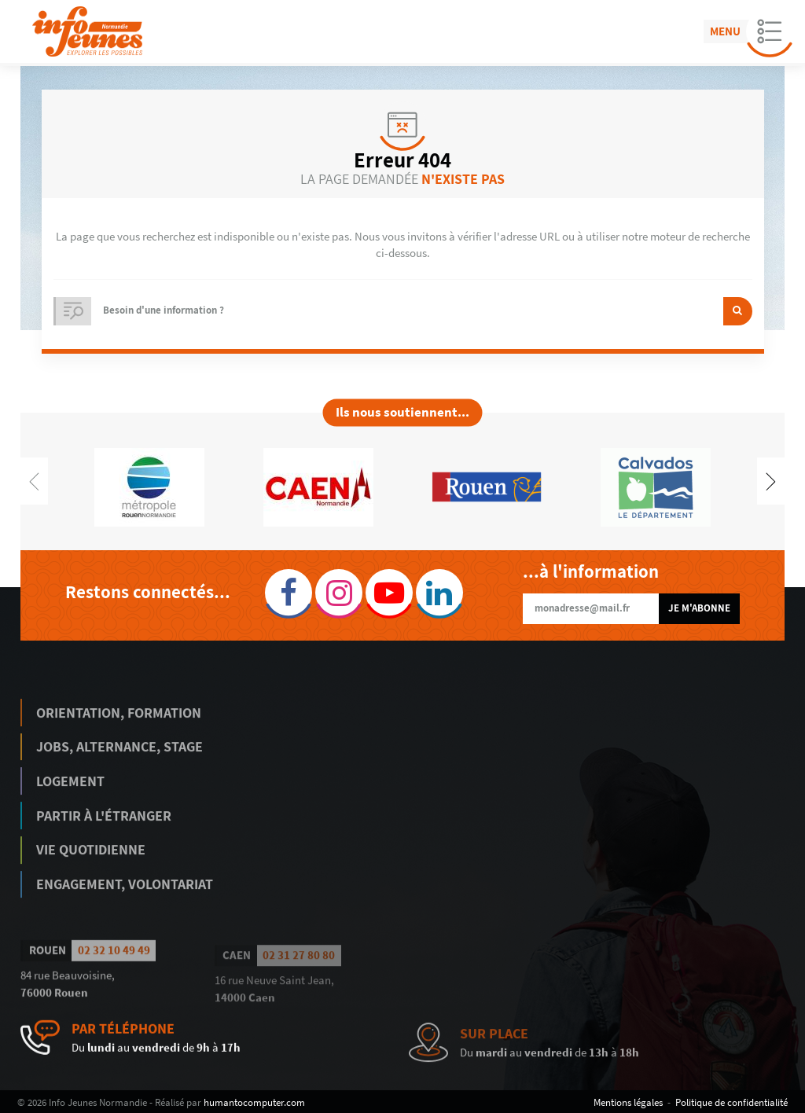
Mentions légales (628, 1102)
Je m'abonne (699, 608)
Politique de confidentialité (731, 1102)
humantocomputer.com (254, 1102)
